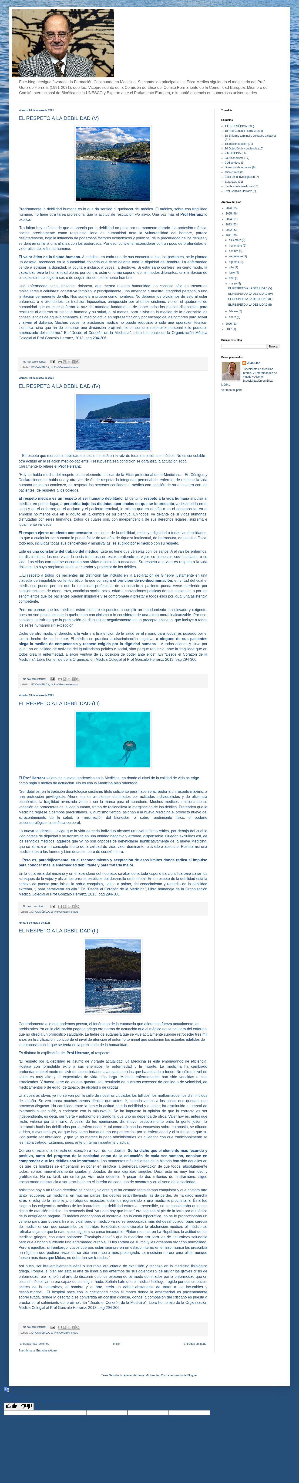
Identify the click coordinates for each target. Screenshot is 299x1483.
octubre (234, 251)
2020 (229, 323)
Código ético (232, 162)
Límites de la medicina (238, 186)
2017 (229, 329)
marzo (233, 283)
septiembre (236, 256)
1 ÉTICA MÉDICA (39, 367)
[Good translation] (11, 1406)
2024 (229, 219)
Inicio (116, 1343)
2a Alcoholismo (234, 158)
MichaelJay (152, 1375)
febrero (234, 311)
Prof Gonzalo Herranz (238, 191)
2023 (229, 224)
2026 (229, 208)
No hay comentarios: (35, 361)
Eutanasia (231, 181)
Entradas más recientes (34, 1343)
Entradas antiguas (195, 1343)
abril (232, 278)
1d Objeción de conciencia (241, 148)
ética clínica (232, 172)
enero (233, 317)
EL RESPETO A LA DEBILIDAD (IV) (59, 386)
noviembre (236, 245)
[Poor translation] (26, 1406)
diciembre (235, 240)
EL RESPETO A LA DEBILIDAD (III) (59, 703)
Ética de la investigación (240, 176)
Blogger (192, 1375)
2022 (229, 229)
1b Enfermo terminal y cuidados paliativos (250, 135)
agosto (233, 262)
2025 (229, 213)
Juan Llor (253, 363)
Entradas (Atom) (46, 1350)
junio (232, 272)
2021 (229, 235)
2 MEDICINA (233, 153)
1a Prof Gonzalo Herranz (64, 367)
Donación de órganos (238, 167)
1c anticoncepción (236, 143)
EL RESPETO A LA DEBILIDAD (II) (58, 931)
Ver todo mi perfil (231, 390)
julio (232, 267)
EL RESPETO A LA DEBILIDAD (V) (59, 118)
